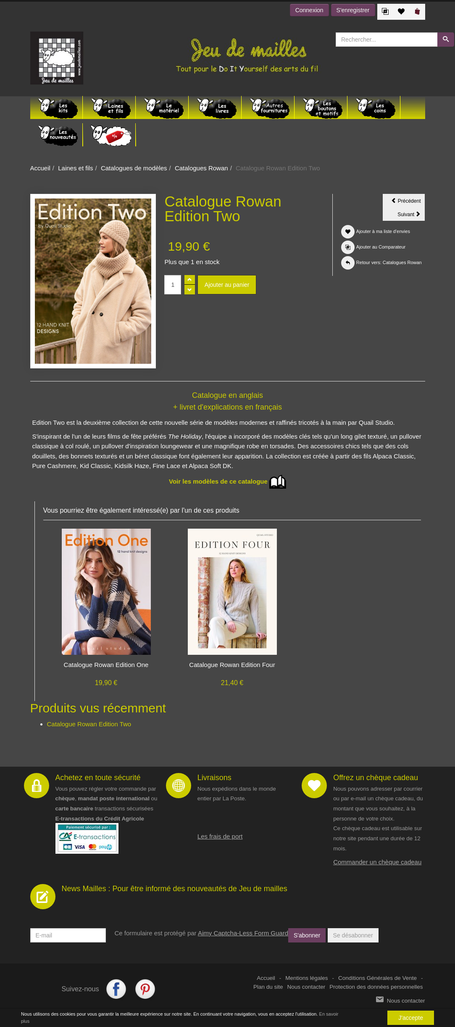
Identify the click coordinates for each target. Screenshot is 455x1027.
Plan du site (268, 987)
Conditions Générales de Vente (377, 978)
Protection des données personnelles (376, 987)
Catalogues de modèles (134, 168)
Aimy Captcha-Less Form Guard (243, 933)
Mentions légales (306, 978)
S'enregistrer (353, 10)
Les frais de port (220, 836)
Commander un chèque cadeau (377, 862)
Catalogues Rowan (201, 168)
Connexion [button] (309, 10)
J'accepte (410, 1017)
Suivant (411, 216)
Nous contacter (306, 987)
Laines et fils (75, 168)
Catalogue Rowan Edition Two (89, 724)
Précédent (408, 202)
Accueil (40, 168)
